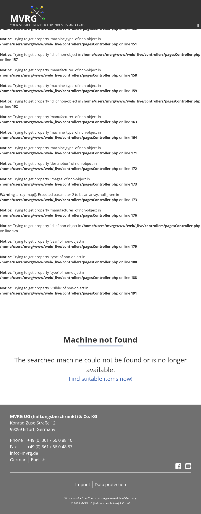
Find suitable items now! (101, 379)
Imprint (82, 484)
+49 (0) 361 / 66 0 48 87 (49, 447)
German (18, 460)
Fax (13, 447)
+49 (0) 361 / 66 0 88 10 (49, 440)
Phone (16, 440)
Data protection (110, 484)
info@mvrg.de (24, 453)
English (38, 460)
